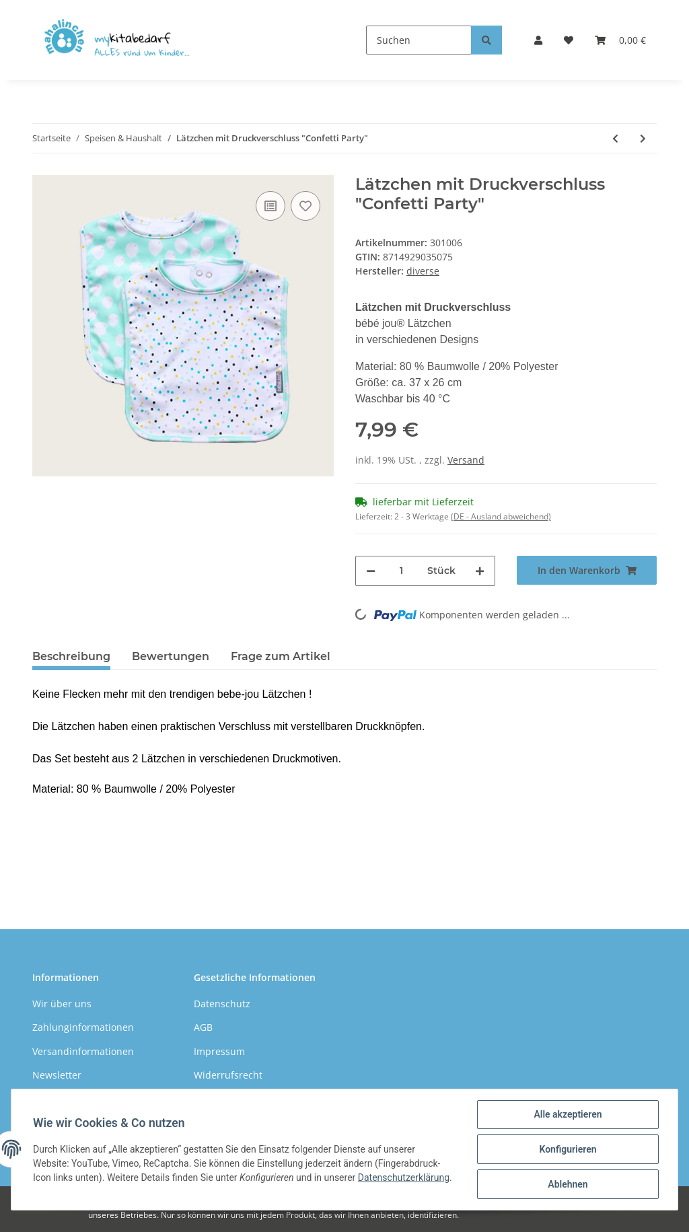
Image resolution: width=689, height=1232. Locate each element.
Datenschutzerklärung (403, 1177)
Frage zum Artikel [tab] (280, 656)
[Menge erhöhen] (480, 570)
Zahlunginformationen (83, 1027)
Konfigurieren (567, 1149)
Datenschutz (222, 1003)
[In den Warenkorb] (587, 570)
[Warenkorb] (620, 40)
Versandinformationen (83, 1051)
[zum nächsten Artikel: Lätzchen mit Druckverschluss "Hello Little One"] (643, 138)
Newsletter (56, 1074)
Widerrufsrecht (228, 1074)
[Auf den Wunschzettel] (305, 206)
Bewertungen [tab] (170, 656)
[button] (538, 40)
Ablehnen (567, 1184)
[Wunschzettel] (568, 40)
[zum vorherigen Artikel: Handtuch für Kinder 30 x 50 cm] (615, 138)
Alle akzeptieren (568, 1114)
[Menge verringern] (371, 570)
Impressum (219, 1051)
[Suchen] (419, 40)
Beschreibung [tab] (71, 656)
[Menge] (401, 570)
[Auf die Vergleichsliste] (270, 206)
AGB (203, 1027)
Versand (465, 460)
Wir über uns (62, 1003)
